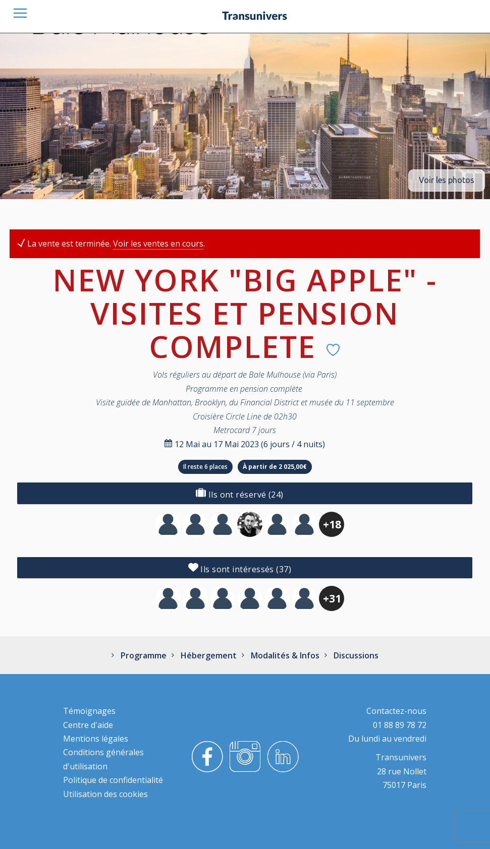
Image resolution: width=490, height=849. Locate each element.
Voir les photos (446, 180)
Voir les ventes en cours (158, 243)
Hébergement (208, 655)
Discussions (355, 655)
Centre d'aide (88, 725)
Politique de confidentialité (113, 779)
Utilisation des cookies (105, 794)
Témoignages (89, 710)
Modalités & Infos (284, 655)
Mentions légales (95, 738)
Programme (143, 655)
